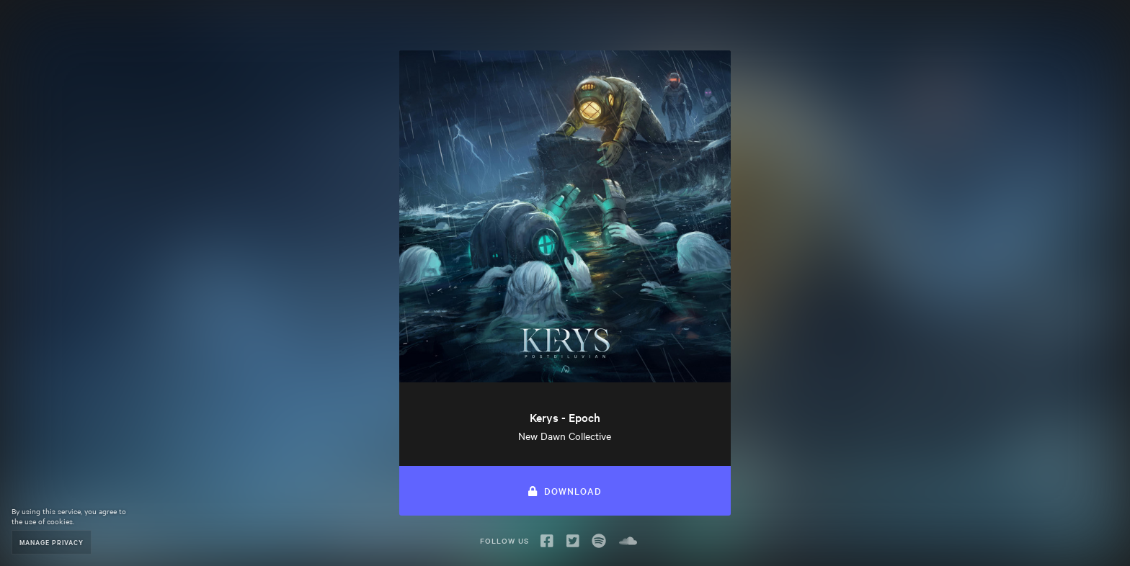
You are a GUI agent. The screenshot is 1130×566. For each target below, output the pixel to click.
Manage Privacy (51, 541)
